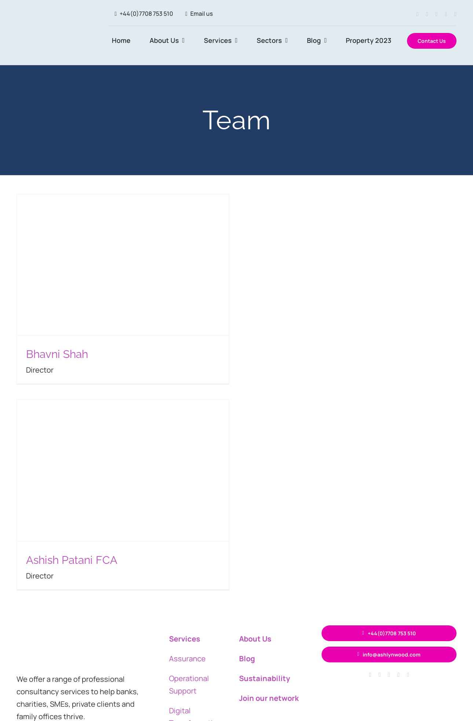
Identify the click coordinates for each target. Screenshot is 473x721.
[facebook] (418, 14)
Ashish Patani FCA (71, 560)
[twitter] (437, 14)
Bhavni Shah (57, 354)
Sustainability (264, 678)
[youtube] (455, 14)
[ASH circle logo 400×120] (53, 25)
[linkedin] (446, 14)
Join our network (269, 698)
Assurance (187, 658)
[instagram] (427, 14)
